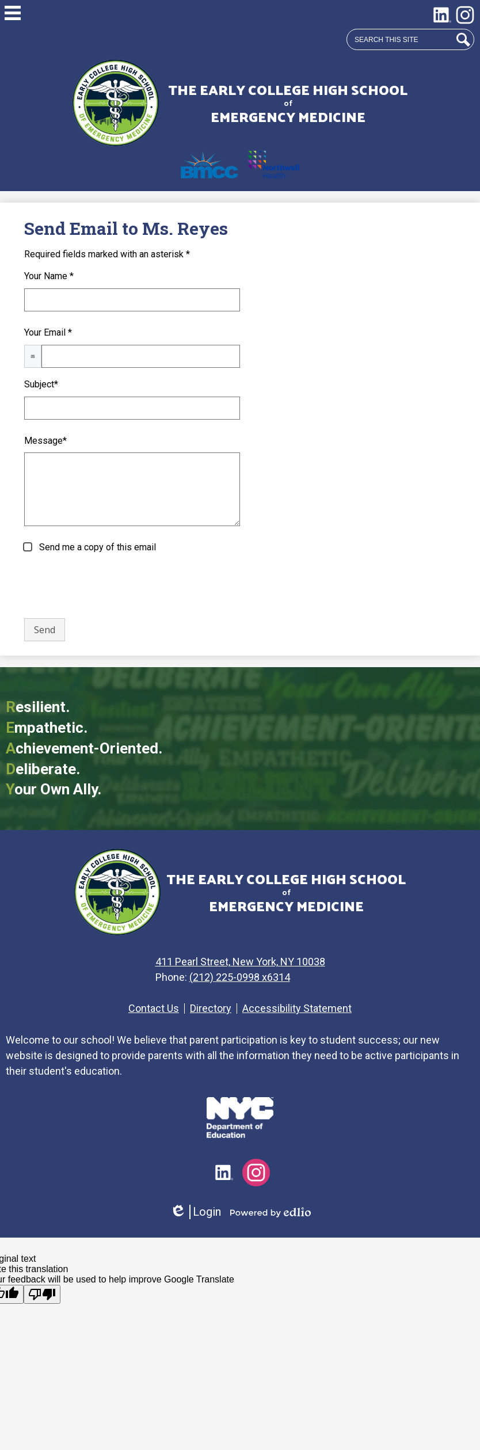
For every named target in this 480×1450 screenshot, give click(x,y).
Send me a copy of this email (96, 547)
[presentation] (111, 586)
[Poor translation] (42, 1294)
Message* (45, 440)
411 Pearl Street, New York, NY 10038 (244, 962)
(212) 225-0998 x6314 (243, 977)
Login (195, 1212)
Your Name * (49, 276)
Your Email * (48, 332)
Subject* (41, 384)
